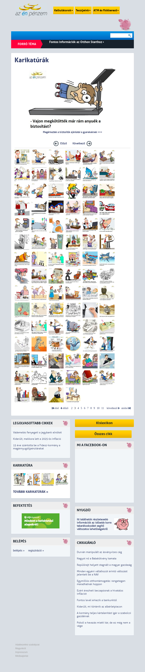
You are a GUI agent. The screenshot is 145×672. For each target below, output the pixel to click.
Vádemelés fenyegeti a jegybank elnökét (37, 432)
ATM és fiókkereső (106, 10)
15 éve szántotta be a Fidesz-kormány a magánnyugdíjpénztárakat (36, 447)
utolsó (124, 408)
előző (65, 408)
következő (112, 408)
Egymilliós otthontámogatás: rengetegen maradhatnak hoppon (101, 582)
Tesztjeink (83, 10)
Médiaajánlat (21, 656)
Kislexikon (104, 423)
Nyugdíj (83, 510)
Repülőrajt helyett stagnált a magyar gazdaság (104, 565)
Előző (63, 143)
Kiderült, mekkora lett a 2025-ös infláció (37, 439)
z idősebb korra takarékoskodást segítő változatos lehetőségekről (94, 526)
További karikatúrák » (30, 492)
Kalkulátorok (63, 10)
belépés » (19, 550)
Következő (78, 143)
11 (102, 408)
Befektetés (22, 506)
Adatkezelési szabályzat (27, 644)
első (57, 408)
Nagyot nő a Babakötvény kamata (96, 558)
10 (98, 408)
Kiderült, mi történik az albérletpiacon (99, 606)
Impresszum (21, 652)
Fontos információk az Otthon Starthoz (76, 42)
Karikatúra (22, 465)
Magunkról (20, 648)
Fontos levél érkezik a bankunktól (97, 600)
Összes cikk (103, 434)
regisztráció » (36, 550)
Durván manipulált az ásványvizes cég (99, 552)
